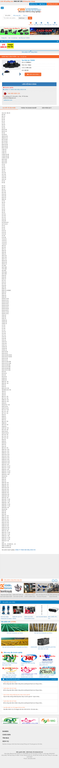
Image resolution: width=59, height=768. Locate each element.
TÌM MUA (5, 738)
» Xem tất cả (53, 679)
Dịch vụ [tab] (25, 15)
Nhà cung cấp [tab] (16, 15)
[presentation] (53, 580)
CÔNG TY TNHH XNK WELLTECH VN (14, 89)
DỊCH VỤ (5, 741)
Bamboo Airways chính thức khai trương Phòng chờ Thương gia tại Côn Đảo (22, 744)
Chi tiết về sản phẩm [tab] (9, 108)
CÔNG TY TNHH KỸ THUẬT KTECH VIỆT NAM (46, 676)
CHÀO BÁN (6, 735)
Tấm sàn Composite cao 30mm (15, 633)
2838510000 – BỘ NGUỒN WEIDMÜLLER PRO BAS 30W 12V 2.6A (43, 648)
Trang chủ (4, 38)
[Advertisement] (29, 565)
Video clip (54, 23)
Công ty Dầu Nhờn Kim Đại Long (28, 664)
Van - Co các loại (12, 38)
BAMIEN (5, 731)
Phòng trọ (18, 761)
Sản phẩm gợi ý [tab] (47, 108)
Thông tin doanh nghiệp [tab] (28, 108)
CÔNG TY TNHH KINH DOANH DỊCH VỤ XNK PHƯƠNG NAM (27, 676)
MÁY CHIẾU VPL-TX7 (52, 617)
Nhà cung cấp (48, 23)
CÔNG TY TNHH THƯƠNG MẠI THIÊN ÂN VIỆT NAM (9, 676)
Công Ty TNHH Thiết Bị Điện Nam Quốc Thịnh (9, 664)
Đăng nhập (33, 4)
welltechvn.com (7, 100)
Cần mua (36, 23)
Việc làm (30, 23)
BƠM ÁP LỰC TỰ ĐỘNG (17, 617)
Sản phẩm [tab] (7, 15)
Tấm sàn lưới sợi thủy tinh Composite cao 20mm (14, 647)
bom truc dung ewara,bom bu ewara (6, 617)
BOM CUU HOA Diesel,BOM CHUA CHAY (29, 617)
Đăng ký (42, 4)
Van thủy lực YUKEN (24, 38)
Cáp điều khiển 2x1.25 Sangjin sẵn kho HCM (14, 707)
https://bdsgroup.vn (27, 761)
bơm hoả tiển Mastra (41, 616)
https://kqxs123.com (37, 761)
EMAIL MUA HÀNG (33, 74)
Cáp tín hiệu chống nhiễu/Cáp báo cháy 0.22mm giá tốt (16, 694)
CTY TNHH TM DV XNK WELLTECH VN (45, 664)
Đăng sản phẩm (53, 4)
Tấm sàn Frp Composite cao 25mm (43, 633)
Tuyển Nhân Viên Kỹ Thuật (9, 682)
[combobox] (27, 18)
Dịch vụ (41, 23)
